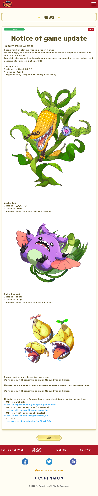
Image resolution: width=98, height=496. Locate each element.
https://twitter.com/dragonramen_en (26, 415)
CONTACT (86, 450)
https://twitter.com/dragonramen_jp (26, 409)
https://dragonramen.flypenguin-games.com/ (30, 404)
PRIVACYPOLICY (37, 450)
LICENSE (61, 450)
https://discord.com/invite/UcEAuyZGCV (27, 420)
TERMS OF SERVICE (12, 450)
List (49, 437)
